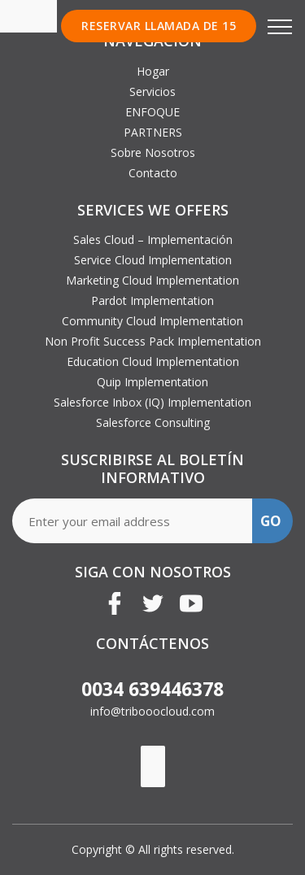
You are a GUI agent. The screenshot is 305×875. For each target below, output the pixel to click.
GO (270, 521)
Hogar (153, 71)
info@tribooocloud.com (152, 711)
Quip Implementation (152, 382)
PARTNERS (153, 132)
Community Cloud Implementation (152, 321)
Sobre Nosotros (153, 152)
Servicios (152, 91)
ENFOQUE (152, 112)
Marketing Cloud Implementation (152, 280)
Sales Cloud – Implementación (153, 239)
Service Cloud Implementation (153, 260)
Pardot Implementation (152, 300)
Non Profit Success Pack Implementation (153, 341)
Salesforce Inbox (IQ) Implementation (152, 402)
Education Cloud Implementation (153, 361)
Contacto (153, 173)
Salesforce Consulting (153, 422)
